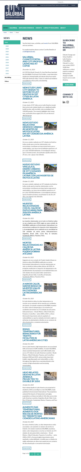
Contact (73, 5)
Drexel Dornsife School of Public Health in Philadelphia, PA (54, 5)
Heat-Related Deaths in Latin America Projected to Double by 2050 (31, 377)
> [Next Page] (32, 454)
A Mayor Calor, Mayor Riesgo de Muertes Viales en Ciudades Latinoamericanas (32, 289)
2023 (7, 51)
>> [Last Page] (38, 454)
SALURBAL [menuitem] (13, 28)
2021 (7, 57)
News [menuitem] (5, 28)
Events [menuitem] (39, 28)
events (46, 43)
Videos (7, 81)
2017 (7, 68)
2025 (7, 46)
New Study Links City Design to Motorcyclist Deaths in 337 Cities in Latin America (32, 93)
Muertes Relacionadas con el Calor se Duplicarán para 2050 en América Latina (32, 209)
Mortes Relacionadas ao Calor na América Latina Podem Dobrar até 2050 (33, 248)
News (11, 32)
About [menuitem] (63, 28)
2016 (7, 71)
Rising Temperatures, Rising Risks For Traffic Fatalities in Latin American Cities (35, 334)
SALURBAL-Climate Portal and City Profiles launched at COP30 (33, 61)
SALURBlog (8, 77)
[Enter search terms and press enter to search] (68, 2)
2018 (7, 65)
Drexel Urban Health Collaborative (29, 5)
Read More (26, 83)
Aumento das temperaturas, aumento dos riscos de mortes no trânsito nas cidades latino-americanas (39, 412)
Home (5, 32)
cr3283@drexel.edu (29, 51)
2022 (7, 54)
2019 (7, 62)
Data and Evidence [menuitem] (26, 28)
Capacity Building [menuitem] (51, 28)
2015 (7, 73)
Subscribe (69, 85)
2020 (7, 60)
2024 (7, 49)
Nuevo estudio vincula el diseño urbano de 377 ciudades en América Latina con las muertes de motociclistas (38, 171)
